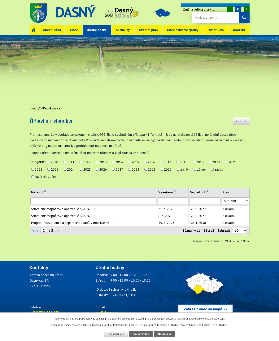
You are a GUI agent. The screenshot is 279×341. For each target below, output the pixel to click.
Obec (74, 30)
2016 (151, 162)
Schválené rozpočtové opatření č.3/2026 (64, 209)
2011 (70, 162)
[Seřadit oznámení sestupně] (45, 192)
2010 (54, 162)
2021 (232, 162)
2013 (103, 162)
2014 (119, 162)
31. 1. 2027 (198, 209)
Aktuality (123, 30)
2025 (87, 169)
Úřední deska (97, 30)
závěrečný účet (45, 176)
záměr (201, 169)
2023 (55, 169)
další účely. (218, 318)
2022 (38, 169)
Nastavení (164, 334)
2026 (103, 169)
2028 (135, 169)
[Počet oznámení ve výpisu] (240, 230)
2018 (183, 162)
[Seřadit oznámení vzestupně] (45, 190)
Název (37, 192)
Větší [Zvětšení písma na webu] (246, 9)
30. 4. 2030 (198, 222)
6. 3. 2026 (165, 216)
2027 (119, 169)
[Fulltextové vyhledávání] (207, 17)
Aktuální (228, 209)
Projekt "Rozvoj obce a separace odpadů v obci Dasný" (74, 222)
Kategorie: (37, 161)
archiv (184, 169)
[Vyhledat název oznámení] (93, 201)
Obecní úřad (52, 30)
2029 (151, 169)
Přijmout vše (116, 334)
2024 (71, 169)
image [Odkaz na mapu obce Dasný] (163, 13)
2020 (216, 162)
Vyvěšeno (165, 192)
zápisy (219, 169)
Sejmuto (197, 192)
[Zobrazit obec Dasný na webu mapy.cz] (206, 290)
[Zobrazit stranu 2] (43, 230)
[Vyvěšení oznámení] (173, 201)
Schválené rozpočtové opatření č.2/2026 (64, 216)
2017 (167, 162)
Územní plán (148, 30)
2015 (135, 162)
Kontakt (239, 30)
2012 (86, 162)
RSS (241, 121)
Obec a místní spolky (182, 30)
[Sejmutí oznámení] (204, 201)
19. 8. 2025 (166, 222)
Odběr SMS (215, 30)
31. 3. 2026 (166, 209)
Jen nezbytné (141, 334)
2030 (168, 169)
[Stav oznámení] (235, 200)
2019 (200, 162)
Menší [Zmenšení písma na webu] (230, 9)
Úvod (34, 30)
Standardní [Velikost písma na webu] (238, 9)
